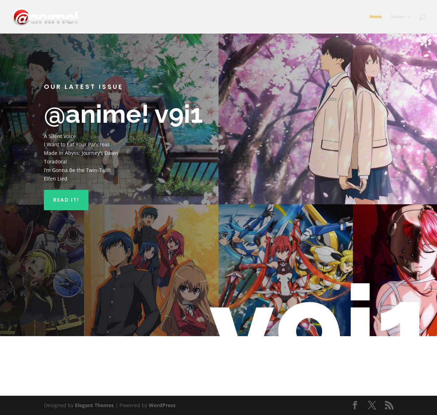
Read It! (66, 199)
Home (375, 16)
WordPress (162, 405)
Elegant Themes (94, 405)
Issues (397, 16)
